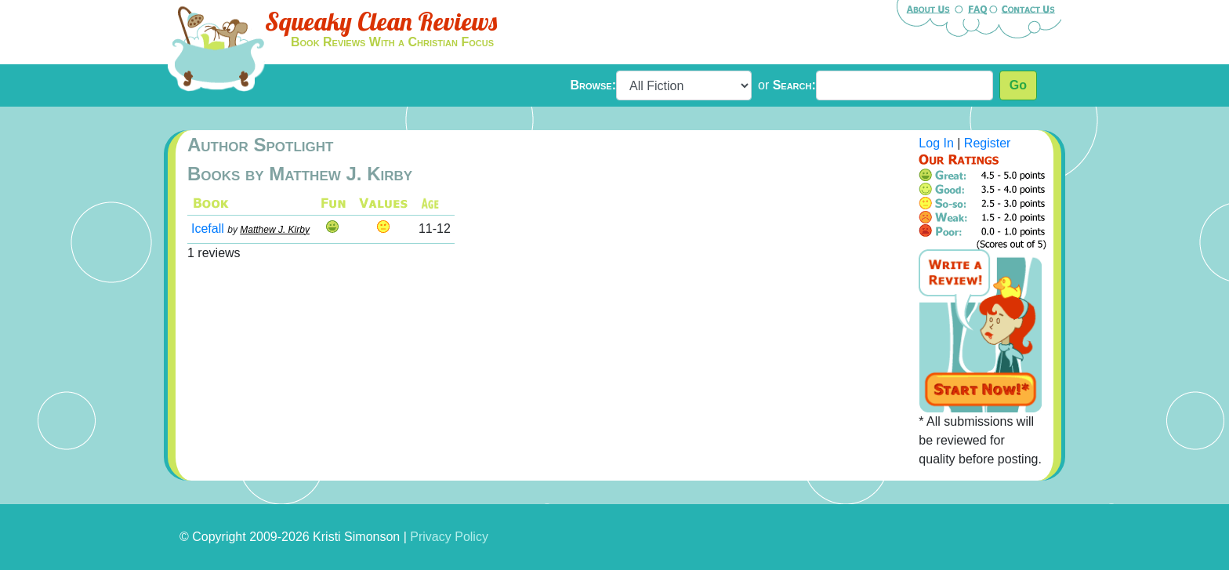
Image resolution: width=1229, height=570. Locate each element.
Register (987, 143)
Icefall (207, 228)
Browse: (593, 85)
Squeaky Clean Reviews (381, 21)
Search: (794, 85)
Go (1018, 85)
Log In (936, 143)
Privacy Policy (449, 536)
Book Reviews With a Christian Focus (392, 42)
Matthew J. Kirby (275, 229)
